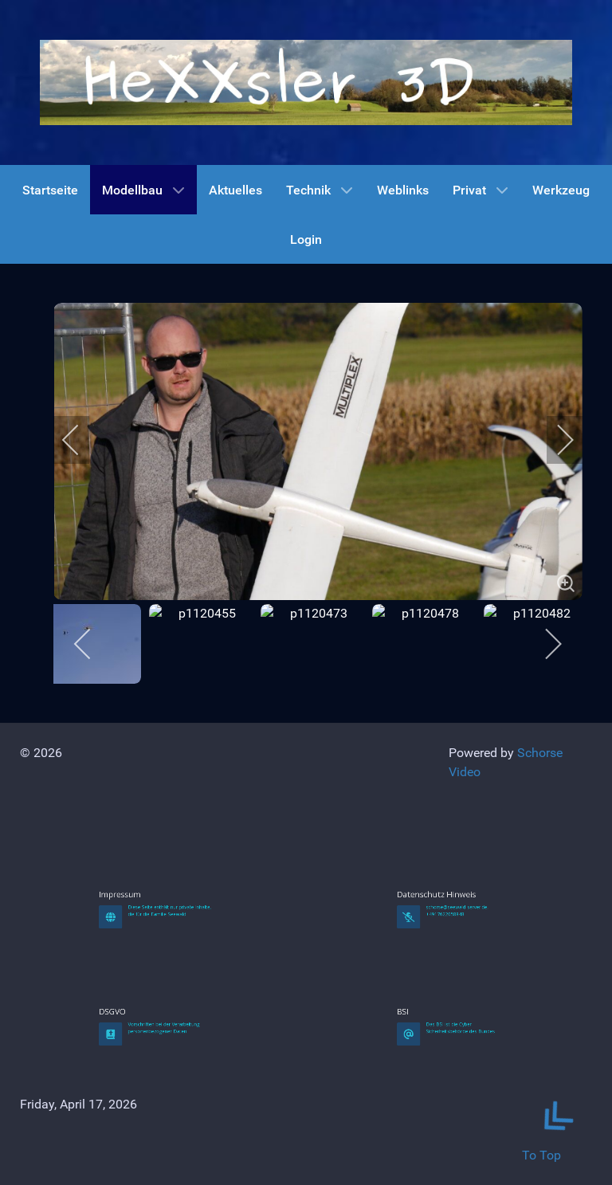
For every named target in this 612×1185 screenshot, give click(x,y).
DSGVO (140, 1095)
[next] (555, 440)
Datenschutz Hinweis (448, 979)
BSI (435, 1095)
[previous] (81, 440)
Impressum (143, 979)
